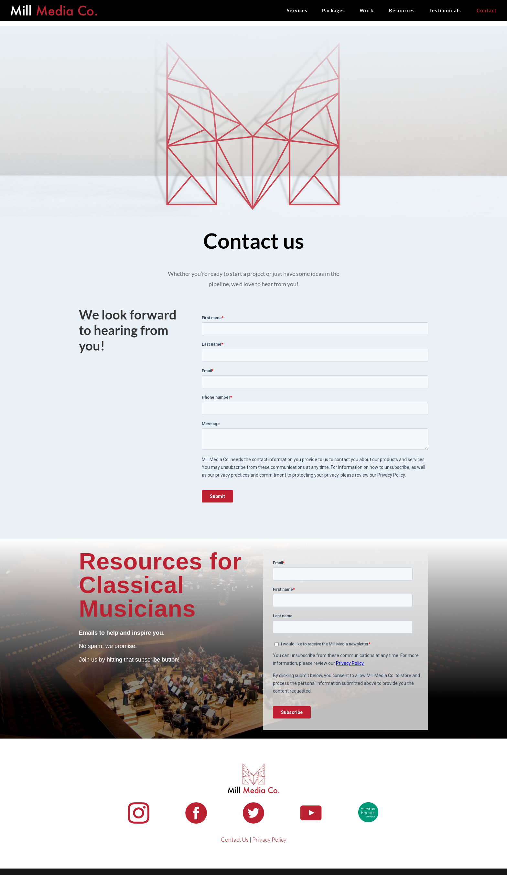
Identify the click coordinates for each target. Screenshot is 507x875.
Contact (487, 10)
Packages (333, 10)
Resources (402, 10)
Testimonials (445, 10)
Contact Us (235, 839)
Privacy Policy (269, 839)
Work (366, 10)
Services (297, 10)
